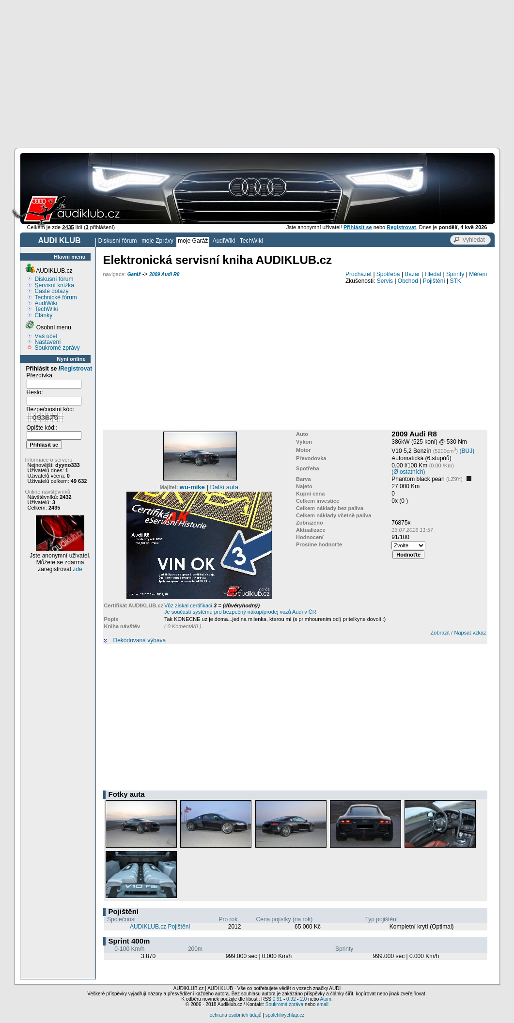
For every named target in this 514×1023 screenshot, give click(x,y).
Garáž (134, 274)
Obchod (408, 281)
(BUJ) (467, 451)
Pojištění (434, 281)
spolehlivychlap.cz (285, 1015)
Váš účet (46, 336)
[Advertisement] (257, 72)
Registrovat (76, 368)
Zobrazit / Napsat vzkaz (458, 633)
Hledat (433, 274)
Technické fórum (56, 297)
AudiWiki (224, 240)
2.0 (303, 999)
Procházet (358, 274)
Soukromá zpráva (284, 1004)
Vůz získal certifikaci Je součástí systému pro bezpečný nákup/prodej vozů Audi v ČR (240, 609)
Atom (325, 999)
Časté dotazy (52, 291)
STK (455, 281)
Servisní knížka (54, 285)
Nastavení (48, 342)
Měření (478, 274)
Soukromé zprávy (57, 347)
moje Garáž (193, 240)
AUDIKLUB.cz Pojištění (160, 926)
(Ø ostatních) (408, 471)
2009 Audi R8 (164, 274)
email (322, 1004)
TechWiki (251, 240)
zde (77, 569)
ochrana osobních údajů (236, 1015)
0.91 (277, 999)
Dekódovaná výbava (139, 640)
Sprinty (455, 274)
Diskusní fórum (117, 240)
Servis (385, 281)
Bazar (412, 274)
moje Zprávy (157, 240)
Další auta (224, 487)
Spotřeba (388, 274)
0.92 (291, 999)
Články (44, 315)
